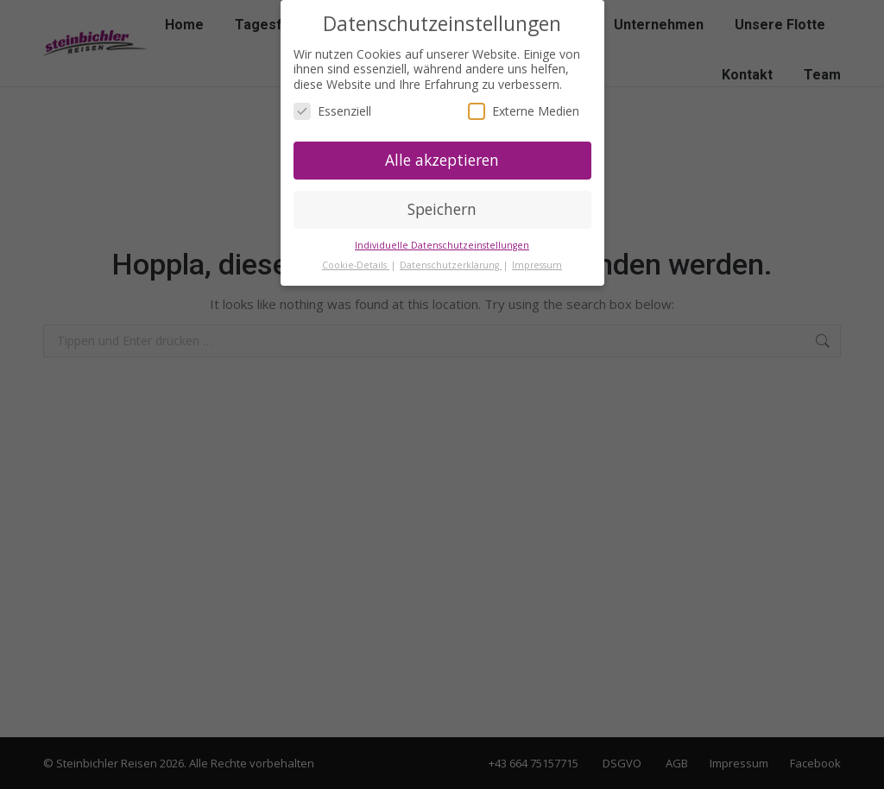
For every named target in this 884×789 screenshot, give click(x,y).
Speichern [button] (442, 209)
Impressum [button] (537, 265)
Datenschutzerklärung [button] (451, 265)
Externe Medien (523, 111)
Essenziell (332, 111)
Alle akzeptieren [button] (442, 159)
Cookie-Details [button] (355, 265)
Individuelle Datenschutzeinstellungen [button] (442, 245)
